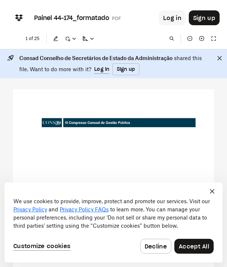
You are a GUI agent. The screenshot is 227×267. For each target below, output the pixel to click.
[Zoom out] (190, 38)
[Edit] (56, 38)
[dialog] (113, 222)
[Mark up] (70, 38)
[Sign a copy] (88, 38)
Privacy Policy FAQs (84, 209)
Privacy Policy (30, 209)
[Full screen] (214, 38)
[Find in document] (172, 38)
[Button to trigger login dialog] (172, 17)
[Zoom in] (202, 38)
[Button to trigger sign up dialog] (204, 17)
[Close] (220, 58)
